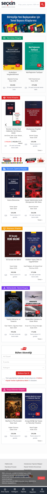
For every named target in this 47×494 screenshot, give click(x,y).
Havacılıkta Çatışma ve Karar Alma (33, 320)
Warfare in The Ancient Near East (13, 422)
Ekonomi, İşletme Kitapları (15, 169)
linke (16, 481)
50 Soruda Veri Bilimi (13, 260)
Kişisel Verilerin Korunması (32, 467)
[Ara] (42, 4)
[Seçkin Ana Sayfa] (8, 4)
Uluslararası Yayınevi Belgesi (33, 464)
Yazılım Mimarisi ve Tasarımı (13, 320)
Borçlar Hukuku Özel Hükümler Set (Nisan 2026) (13, 131)
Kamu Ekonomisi (13, 200)
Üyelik (7, 470)
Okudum (41, 478)
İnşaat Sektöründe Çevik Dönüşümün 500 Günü (33, 201)
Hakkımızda (8, 464)
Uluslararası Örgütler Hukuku (33, 130)
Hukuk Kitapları (11, 97)
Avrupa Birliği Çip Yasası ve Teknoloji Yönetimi (33, 422)
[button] (2, 23)
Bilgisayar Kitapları (12, 228)
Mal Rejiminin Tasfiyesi (34, 72)
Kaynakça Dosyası (10, 467)
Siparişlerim (28, 470)
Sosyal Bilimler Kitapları (14, 390)
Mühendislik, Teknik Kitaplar (15, 288)
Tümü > (40, 150)
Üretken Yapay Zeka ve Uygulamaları (34, 261)
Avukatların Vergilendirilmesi (13, 73)
